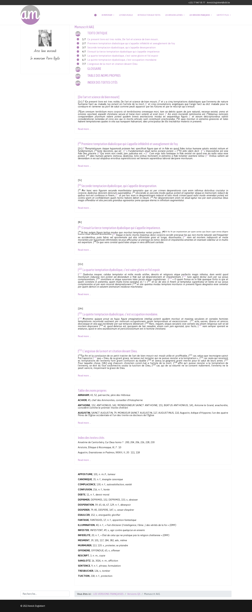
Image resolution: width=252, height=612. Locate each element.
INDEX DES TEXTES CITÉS (102, 82)
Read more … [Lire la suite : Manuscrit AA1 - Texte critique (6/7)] (84, 336)
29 (207, 155)
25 (203, 150)
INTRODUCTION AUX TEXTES (149, 15)
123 (80, 273)
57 (117, 194)
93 (80, 226)
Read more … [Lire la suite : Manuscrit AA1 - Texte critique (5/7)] (84, 294)
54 (80, 184)
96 (114, 234)
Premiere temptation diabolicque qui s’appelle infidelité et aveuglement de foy (131, 43)
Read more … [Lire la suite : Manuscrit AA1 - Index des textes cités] (84, 460)
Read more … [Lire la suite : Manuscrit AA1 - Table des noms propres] (84, 422)
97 (185, 236)
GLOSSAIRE (94, 68)
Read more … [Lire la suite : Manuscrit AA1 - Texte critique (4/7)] (84, 250)
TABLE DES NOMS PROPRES (104, 75)
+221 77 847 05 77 (196, 2)
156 (80, 318)
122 (80, 268)
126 (170, 278)
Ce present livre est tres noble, (123, 39)
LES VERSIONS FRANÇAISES (199, 15)
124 (184, 276)
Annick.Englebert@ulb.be (218, 2)
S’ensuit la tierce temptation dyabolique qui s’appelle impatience (123, 51)
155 (80, 313)
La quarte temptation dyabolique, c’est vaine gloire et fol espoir (122, 55)
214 (94, 357)
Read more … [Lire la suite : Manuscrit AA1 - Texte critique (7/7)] (84, 375)
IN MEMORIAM (107, 15)
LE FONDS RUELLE (126, 15)
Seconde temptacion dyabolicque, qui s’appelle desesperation (121, 47)
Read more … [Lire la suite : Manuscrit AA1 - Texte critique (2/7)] (84, 166)
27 (147, 152)
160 (199, 325)
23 (125, 150)
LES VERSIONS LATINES (174, 15)
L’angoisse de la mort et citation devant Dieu (112, 63)
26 (99, 152)
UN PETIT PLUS (223, 15)
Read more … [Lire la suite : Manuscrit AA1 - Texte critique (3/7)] (84, 208)
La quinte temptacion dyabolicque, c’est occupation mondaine (121, 59)
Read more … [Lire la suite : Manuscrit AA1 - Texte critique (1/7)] (84, 129)
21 (84, 148)
